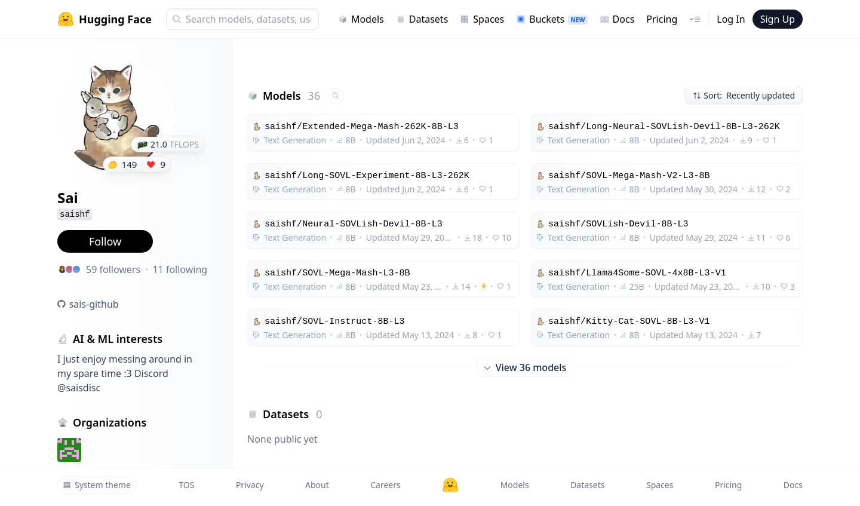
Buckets (551, 19)
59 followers (113, 269)
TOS (186, 484)
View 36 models (525, 367)
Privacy (250, 484)
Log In (731, 19)
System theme (97, 484)
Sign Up (777, 19)
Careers (385, 484)
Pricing (661, 19)
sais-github (94, 304)
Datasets (422, 19)
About (317, 484)
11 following (179, 269)
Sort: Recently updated (744, 95)
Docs (617, 19)
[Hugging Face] (450, 485)
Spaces (482, 19)
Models (361, 19)
